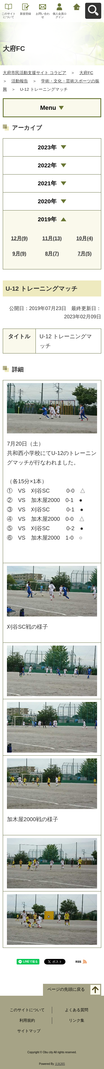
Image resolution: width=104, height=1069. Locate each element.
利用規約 (27, 1020)
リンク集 (76, 1020)
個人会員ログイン (60, 15)
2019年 (47, 219)
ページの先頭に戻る (66, 989)
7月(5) (85, 253)
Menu (48, 107)
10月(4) (84, 238)
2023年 (47, 147)
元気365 (60, 1063)
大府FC (86, 72)
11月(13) (52, 238)
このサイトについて (9, 15)
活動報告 (19, 81)
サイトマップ (28, 1031)
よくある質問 (76, 1010)
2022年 (47, 165)
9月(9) (19, 253)
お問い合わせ (43, 15)
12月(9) (19, 238)
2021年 (47, 183)
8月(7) (52, 253)
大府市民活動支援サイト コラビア (34, 72)
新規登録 (25, 13)
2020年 (47, 201)
